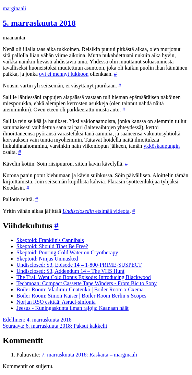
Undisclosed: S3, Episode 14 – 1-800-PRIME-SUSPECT (79, 265)
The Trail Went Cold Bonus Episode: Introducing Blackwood (83, 277)
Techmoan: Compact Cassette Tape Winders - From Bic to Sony (86, 283)
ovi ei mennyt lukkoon (63, 74)
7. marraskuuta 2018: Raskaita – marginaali (89, 355)
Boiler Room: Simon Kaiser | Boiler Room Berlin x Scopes (81, 296)
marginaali (14, 8)
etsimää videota (96, 211)
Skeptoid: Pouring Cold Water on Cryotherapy (67, 252)
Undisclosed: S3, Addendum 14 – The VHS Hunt (70, 271)
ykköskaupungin (162, 146)
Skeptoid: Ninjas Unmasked (47, 259)
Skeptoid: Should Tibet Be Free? (52, 246)
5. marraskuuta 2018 (39, 23)
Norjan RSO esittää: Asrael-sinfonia (56, 302)
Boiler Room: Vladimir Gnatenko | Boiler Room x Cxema (80, 289)
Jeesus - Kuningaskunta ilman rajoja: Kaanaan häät (72, 308)
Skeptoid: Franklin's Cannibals (50, 240)
